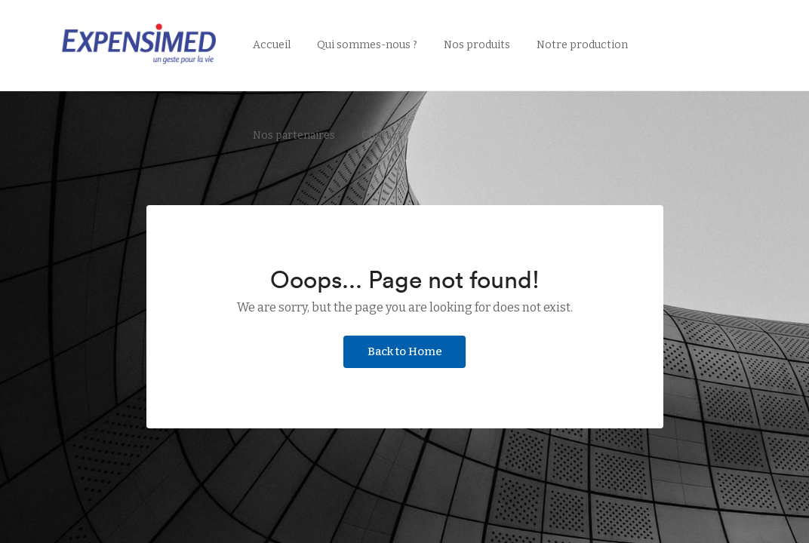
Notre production (582, 44)
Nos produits (477, 44)
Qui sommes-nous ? (367, 44)
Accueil (272, 44)
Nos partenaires (294, 135)
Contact (381, 135)
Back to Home (405, 351)
